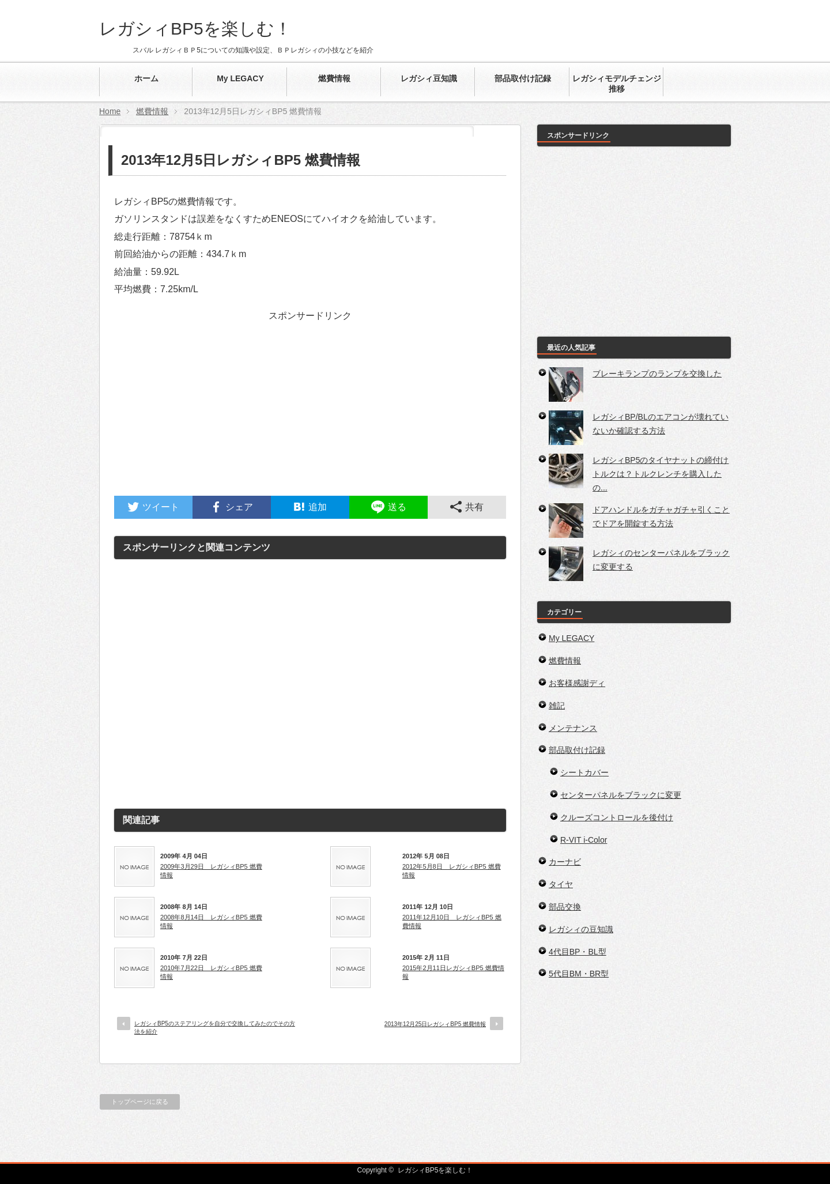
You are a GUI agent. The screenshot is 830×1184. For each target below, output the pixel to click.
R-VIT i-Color (583, 839)
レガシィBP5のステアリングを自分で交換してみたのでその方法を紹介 (214, 1027)
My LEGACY (571, 638)
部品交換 (565, 906)
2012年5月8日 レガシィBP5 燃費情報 (451, 870)
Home (109, 111)
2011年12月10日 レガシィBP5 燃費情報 (451, 921)
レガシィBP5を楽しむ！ (195, 28)
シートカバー (584, 772)
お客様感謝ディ (577, 683)
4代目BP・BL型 (577, 951)
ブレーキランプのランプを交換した (657, 373)
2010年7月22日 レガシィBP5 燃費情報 (211, 971)
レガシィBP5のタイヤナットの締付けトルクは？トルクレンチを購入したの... (661, 473)
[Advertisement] (310, 415)
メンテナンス (573, 728)
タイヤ (561, 884)
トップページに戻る (139, 1101)
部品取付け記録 (577, 750)
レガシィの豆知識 (581, 929)
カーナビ (565, 861)
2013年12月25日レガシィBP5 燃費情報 (435, 1024)
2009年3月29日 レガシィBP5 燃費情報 (211, 870)
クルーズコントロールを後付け (616, 817)
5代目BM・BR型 (579, 973)
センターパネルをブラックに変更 (620, 795)
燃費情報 (152, 111)
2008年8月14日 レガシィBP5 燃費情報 (211, 921)
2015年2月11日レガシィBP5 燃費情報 (453, 971)
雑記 (557, 705)
